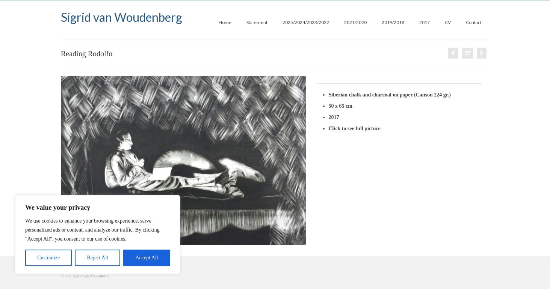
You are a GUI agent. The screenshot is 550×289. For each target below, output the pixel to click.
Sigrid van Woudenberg (121, 17)
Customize (48, 257)
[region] (97, 234)
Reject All (97, 257)
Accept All (146, 257)
